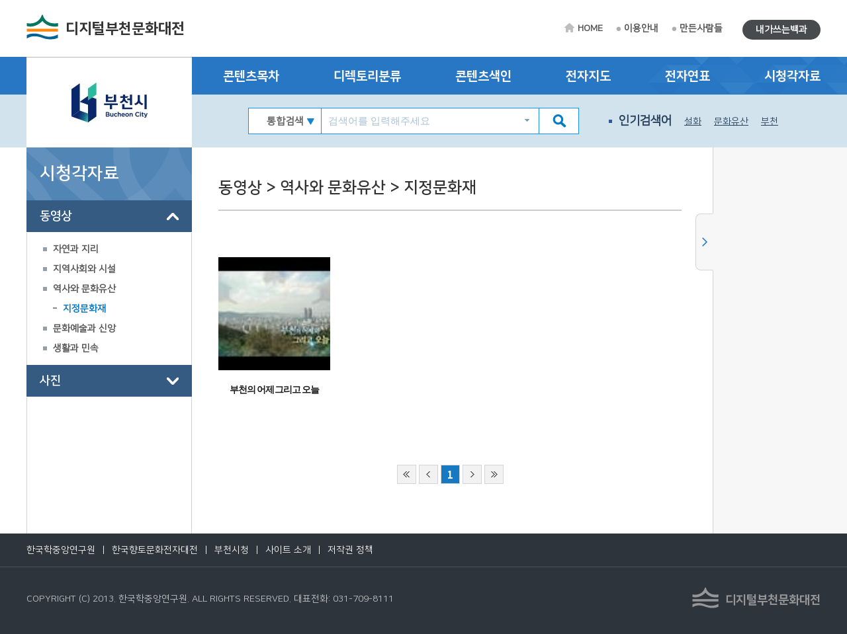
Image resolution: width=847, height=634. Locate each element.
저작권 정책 (350, 550)
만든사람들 (701, 28)
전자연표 (687, 76)
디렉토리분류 (367, 76)
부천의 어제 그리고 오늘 (274, 390)
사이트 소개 (288, 550)
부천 (769, 121)
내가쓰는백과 (781, 29)
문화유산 (731, 121)
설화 (692, 121)
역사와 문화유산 (84, 289)
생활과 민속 (76, 348)
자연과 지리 (76, 249)
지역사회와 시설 (84, 269)
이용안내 (641, 28)
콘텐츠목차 (251, 76)
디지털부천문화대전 (125, 28)
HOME (590, 28)
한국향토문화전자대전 (155, 550)
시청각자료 (792, 76)
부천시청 (231, 550)
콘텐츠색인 (483, 76)
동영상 (55, 216)
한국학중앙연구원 (60, 550)
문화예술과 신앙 (84, 328)
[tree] (109, 298)
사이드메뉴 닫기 (704, 242)
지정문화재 (84, 308)
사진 (50, 380)
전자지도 (588, 76)
